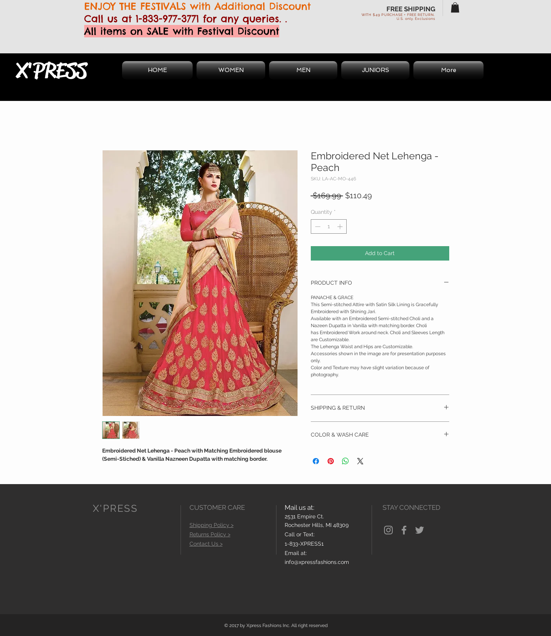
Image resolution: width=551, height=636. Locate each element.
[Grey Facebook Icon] (404, 530)
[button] (455, 7)
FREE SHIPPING (410, 9)
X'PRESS (51, 70)
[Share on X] (360, 461)
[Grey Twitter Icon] (419, 530)
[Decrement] (317, 226)
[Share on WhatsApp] (345, 461)
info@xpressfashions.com (317, 562)
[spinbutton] (329, 226)
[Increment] (340, 226)
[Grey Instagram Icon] (388, 530)
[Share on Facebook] (316, 461)
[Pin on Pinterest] (330, 461)
